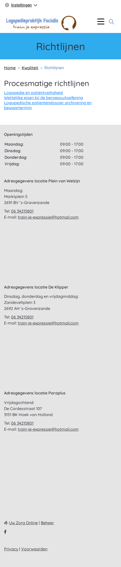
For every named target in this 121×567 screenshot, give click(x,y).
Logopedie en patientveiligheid (33, 92)
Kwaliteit (30, 67)
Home (10, 67)
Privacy (11, 548)
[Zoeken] (111, 21)
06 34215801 (22, 211)
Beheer (47, 522)
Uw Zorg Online (23, 522)
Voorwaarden (34, 548)
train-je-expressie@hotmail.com (48, 217)
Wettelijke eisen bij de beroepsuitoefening (43, 97)
